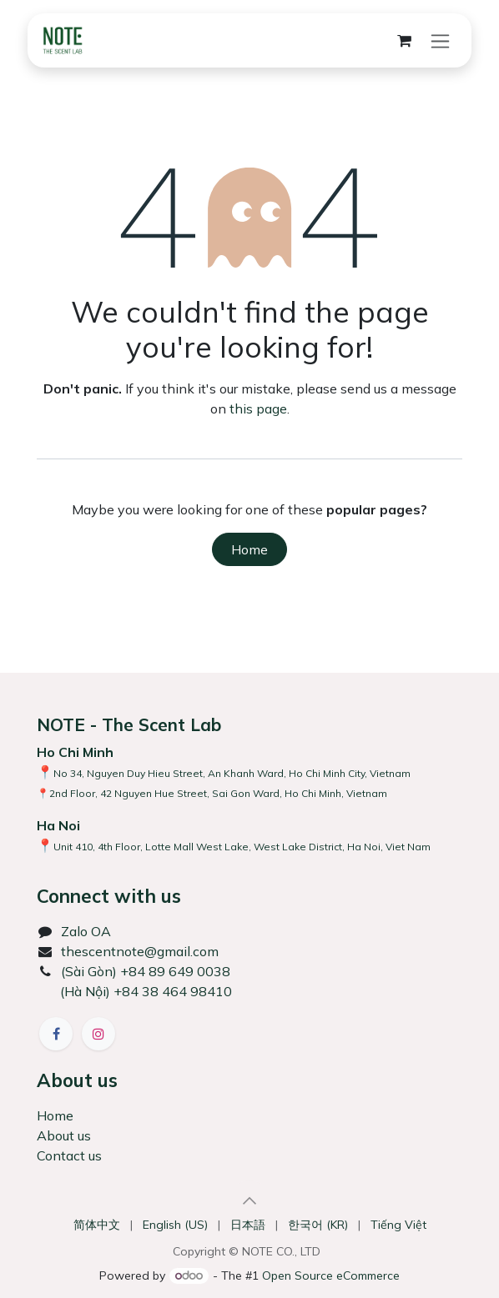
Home (249, 549)
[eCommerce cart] (404, 41)
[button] (249, 1200)
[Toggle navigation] (440, 40)
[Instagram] (98, 1033)
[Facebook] (56, 1033)
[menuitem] (96, 1225)
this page (258, 408)
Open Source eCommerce (331, 1275)
